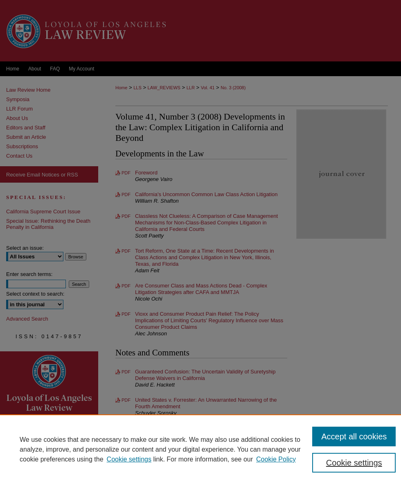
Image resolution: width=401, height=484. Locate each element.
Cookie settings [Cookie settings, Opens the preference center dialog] (354, 462)
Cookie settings (129, 459)
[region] (200, 449)
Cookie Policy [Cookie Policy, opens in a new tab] (276, 459)
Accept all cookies (354, 436)
